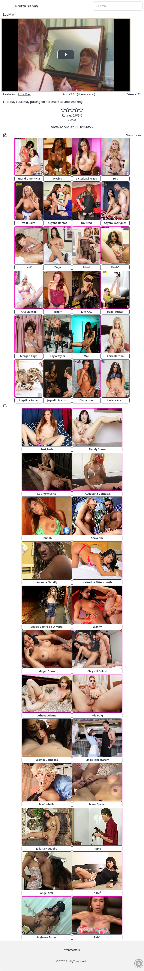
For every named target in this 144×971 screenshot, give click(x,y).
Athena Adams (46, 715)
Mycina (57, 178)
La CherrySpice (46, 493)
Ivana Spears (97, 804)
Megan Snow (46, 671)
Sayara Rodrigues (115, 223)
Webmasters (72, 950)
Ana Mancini (29, 311)
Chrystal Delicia (97, 671)
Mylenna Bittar (46, 937)
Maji (86, 356)
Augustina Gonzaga (97, 493)
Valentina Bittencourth (97, 582)
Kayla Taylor (57, 356)
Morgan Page (28, 356)
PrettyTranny (26, 5)
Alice (97, 893)
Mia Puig (97, 715)
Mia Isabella (46, 804)
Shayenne (97, 538)
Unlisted (86, 223)
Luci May (24, 94)
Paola (115, 267)
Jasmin (57, 311)
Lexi (29, 267)
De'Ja (57, 267)
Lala (97, 937)
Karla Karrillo (115, 356)
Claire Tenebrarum (97, 760)
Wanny (97, 626)
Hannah (47, 538)
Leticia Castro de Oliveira (46, 626)
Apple (97, 848)
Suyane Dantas (57, 223)
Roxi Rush (46, 449)
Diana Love (86, 400)
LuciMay (9, 14)
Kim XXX (86, 311)
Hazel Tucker (115, 311)
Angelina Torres (29, 400)
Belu (115, 178)
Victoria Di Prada (86, 178)
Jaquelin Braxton (57, 400)
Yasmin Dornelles (47, 760)
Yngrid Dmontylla (29, 178)
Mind (86, 267)
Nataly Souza (97, 449)
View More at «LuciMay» (72, 127)
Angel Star (46, 893)
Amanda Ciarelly (46, 582)
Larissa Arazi (115, 400)
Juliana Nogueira (46, 848)
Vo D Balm (28, 223)
